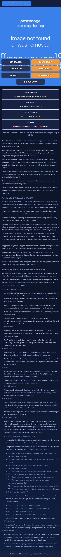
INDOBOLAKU (30, 82)
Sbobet (32, 156)
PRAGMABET (45, 75)
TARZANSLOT (45, 62)
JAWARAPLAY (15, 69)
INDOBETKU (15, 75)
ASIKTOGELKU (45, 69)
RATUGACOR (16, 62)
